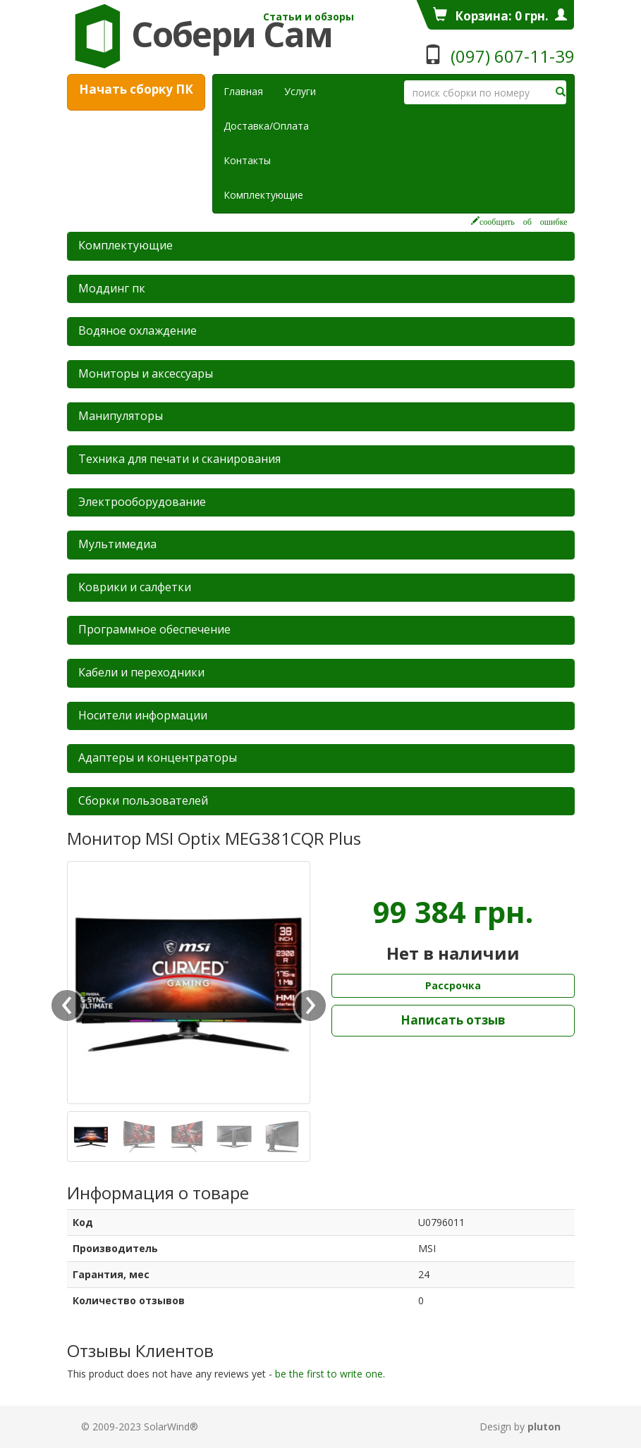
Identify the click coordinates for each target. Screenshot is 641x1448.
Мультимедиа (117, 544)
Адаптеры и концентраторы (157, 757)
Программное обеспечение (154, 629)
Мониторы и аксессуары (145, 373)
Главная (243, 91)
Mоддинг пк (111, 288)
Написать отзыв (453, 1020)
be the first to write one (329, 1373)
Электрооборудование (142, 501)
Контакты (247, 160)
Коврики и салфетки (134, 587)
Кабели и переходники (141, 672)
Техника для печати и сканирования (179, 458)
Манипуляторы (120, 415)
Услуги (305, 91)
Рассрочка (453, 985)
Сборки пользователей (143, 800)
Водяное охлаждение (137, 330)
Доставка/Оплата (266, 125)
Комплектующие (263, 195)
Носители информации (142, 715)
